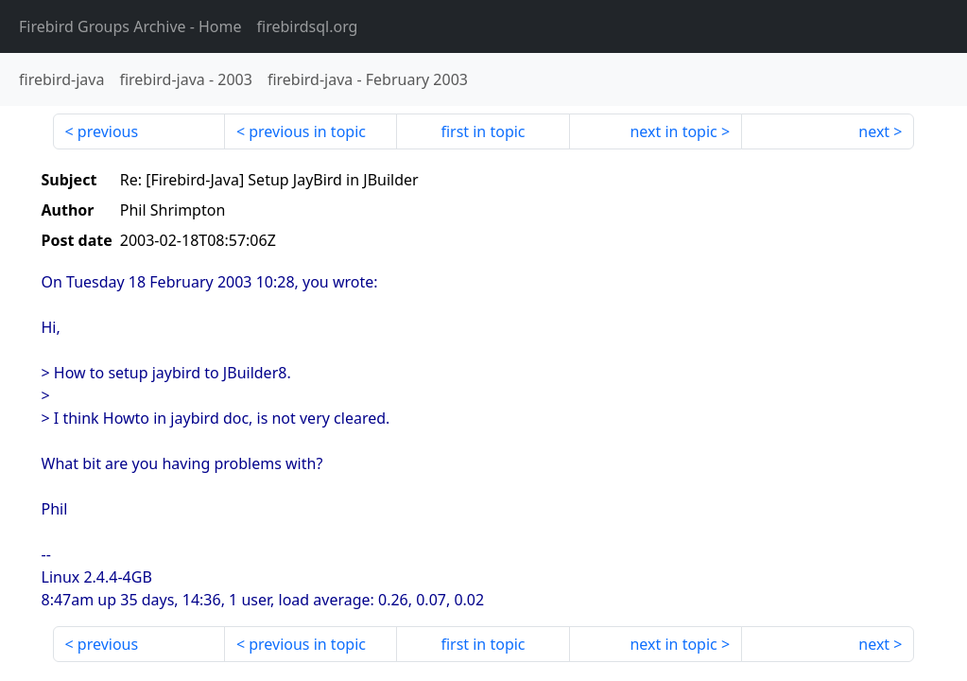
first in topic (482, 131)
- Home (130, 26)
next (873, 131)
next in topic (673, 131)
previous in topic (307, 131)
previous (108, 131)
